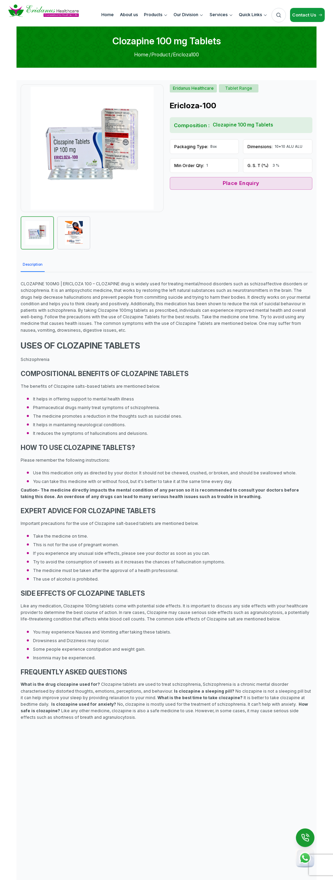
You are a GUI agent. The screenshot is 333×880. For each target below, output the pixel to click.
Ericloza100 (186, 54)
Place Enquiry (241, 183)
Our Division (188, 14)
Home (141, 54)
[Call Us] (305, 837)
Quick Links (253, 14)
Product (160, 54)
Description (33, 264)
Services (221, 14)
